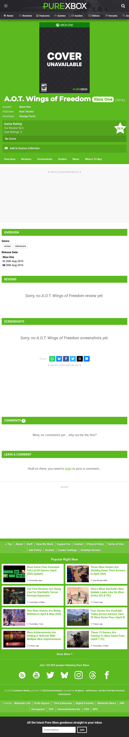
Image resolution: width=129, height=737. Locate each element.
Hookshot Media (21, 690)
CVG (86, 709)
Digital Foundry (85, 703)
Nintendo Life (22, 703)
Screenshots (44, 159)
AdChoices (91, 690)
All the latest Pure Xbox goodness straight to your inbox (64, 722)
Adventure (20, 246)
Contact (78, 544)
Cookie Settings (67, 550)
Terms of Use (116, 544)
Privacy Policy (95, 544)
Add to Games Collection (22, 148)
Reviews (26, 159)
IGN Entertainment (52, 690)
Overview (9, 159)
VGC (51, 709)
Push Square (42, 703)
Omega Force (27, 116)
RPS (95, 709)
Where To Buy (93, 159)
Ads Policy (35, 550)
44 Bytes (79, 690)
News (76, 159)
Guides (62, 159)
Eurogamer (38, 709)
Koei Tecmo (26, 111)
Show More (65, 654)
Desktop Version (91, 550)
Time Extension (62, 703)
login (68, 469)
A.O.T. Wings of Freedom (59, 99)
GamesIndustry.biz (69, 709)
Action (7, 246)
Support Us (63, 544)
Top (8, 544)
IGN (122, 703)
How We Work (44, 544)
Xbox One (25, 107)
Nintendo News (107, 703)
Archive (49, 550)
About (19, 544)
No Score (10, 138)
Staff (30, 544)
